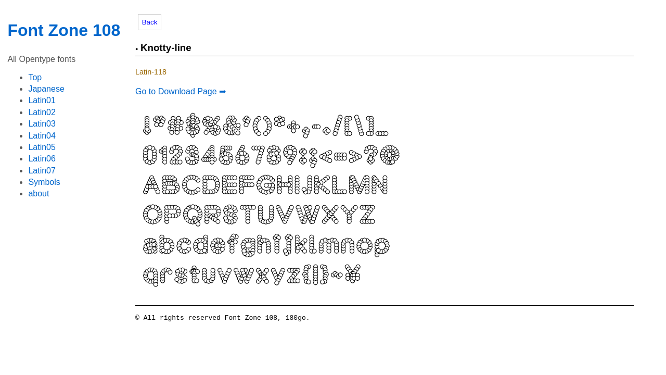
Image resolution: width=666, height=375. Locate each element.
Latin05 (42, 147)
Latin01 (42, 100)
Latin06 (42, 158)
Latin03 (42, 123)
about (38, 193)
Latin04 (42, 135)
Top (35, 77)
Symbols (44, 182)
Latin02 (42, 112)
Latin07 (42, 170)
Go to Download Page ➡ (180, 91)
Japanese (46, 88)
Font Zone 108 (63, 30)
